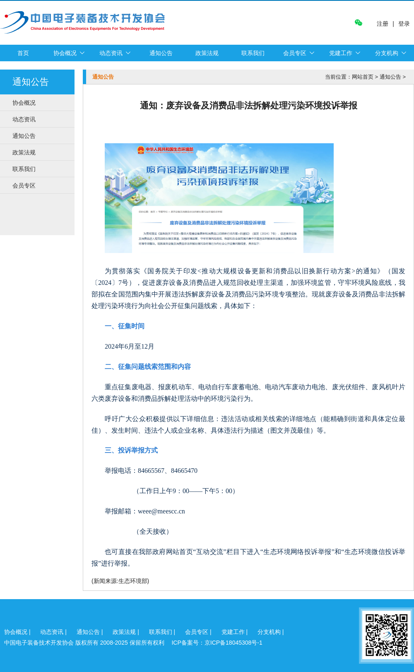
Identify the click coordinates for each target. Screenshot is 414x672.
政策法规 (207, 53)
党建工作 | (235, 632)
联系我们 (253, 53)
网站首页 (362, 77)
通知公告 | (90, 632)
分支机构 (386, 53)
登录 (404, 23)
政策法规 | (126, 632)
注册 (382, 24)
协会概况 (65, 53)
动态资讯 (111, 53)
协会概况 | (18, 632)
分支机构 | (271, 632)
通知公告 (161, 53)
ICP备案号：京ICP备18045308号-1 (216, 642)
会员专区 (294, 53)
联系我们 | (163, 632)
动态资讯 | (54, 632)
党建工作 (340, 53)
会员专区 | (199, 632)
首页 (23, 53)
